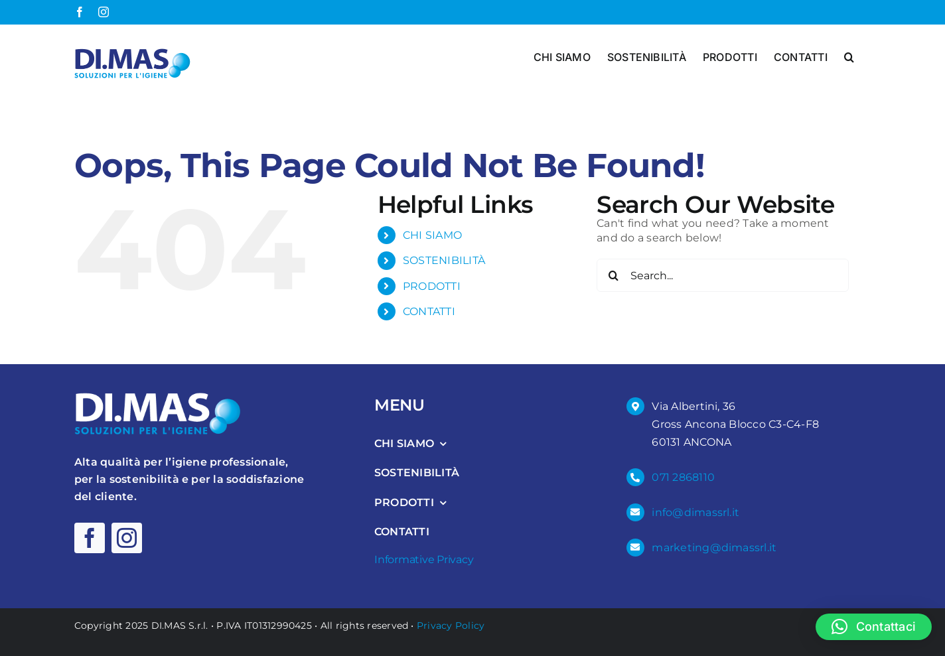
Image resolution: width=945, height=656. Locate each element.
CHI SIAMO (432, 235)
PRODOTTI (432, 285)
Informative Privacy (423, 559)
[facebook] (89, 538)
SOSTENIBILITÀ (444, 260)
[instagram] (126, 538)
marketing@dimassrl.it (714, 547)
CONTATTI (429, 311)
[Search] (613, 275)
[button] (849, 56)
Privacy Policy (450, 625)
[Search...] (723, 275)
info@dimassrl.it (695, 511)
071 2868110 (683, 477)
